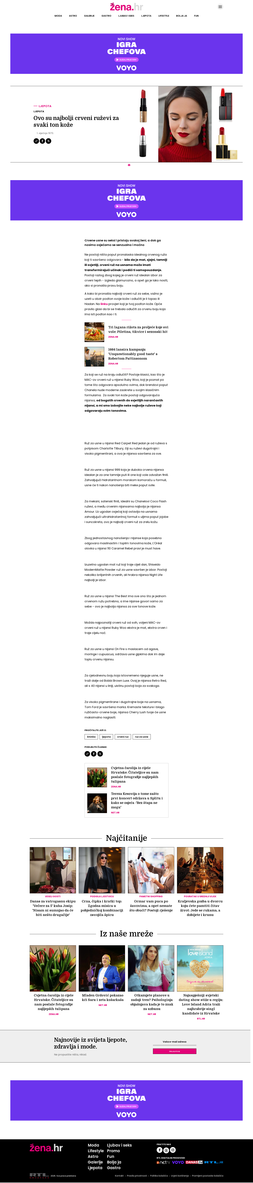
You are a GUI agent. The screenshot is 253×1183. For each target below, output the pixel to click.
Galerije (89, 15)
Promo (113, 1151)
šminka (91, 736)
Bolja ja (181, 15)
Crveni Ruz (123, 736)
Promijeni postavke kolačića (207, 1176)
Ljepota (146, 15)
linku (104, 304)
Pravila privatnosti (137, 1176)
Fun (196, 15)
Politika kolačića (159, 1176)
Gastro (106, 15)
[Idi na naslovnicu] (126, 10)
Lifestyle (163, 15)
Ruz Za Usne (141, 736)
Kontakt (119, 1176)
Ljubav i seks (126, 15)
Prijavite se (174, 1051)
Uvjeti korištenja (180, 1176)
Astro (73, 15)
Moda (58, 15)
